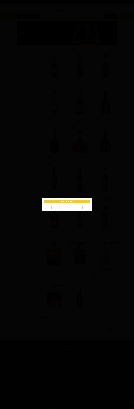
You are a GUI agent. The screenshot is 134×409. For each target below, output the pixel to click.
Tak (55, 210)
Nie (78, 210)
